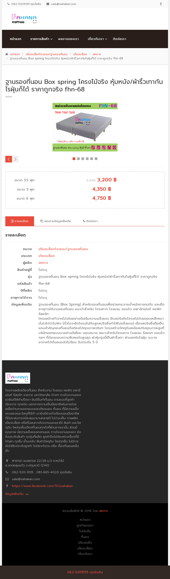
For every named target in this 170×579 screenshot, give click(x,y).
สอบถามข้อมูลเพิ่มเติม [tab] (55, 221)
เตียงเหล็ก (85, 543)
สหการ (97, 54)
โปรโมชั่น (85, 531)
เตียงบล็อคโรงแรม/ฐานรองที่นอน (47, 54)
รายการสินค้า (39, 39)
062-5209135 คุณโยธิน (85, 572)
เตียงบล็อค (80, 54)
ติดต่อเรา (119, 39)
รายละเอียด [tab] (19, 221)
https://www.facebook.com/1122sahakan (42, 486)
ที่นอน (85, 537)
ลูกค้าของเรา (85, 525)
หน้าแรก (15, 39)
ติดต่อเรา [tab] (90, 221)
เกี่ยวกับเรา (96, 39)
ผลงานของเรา (68, 39)
